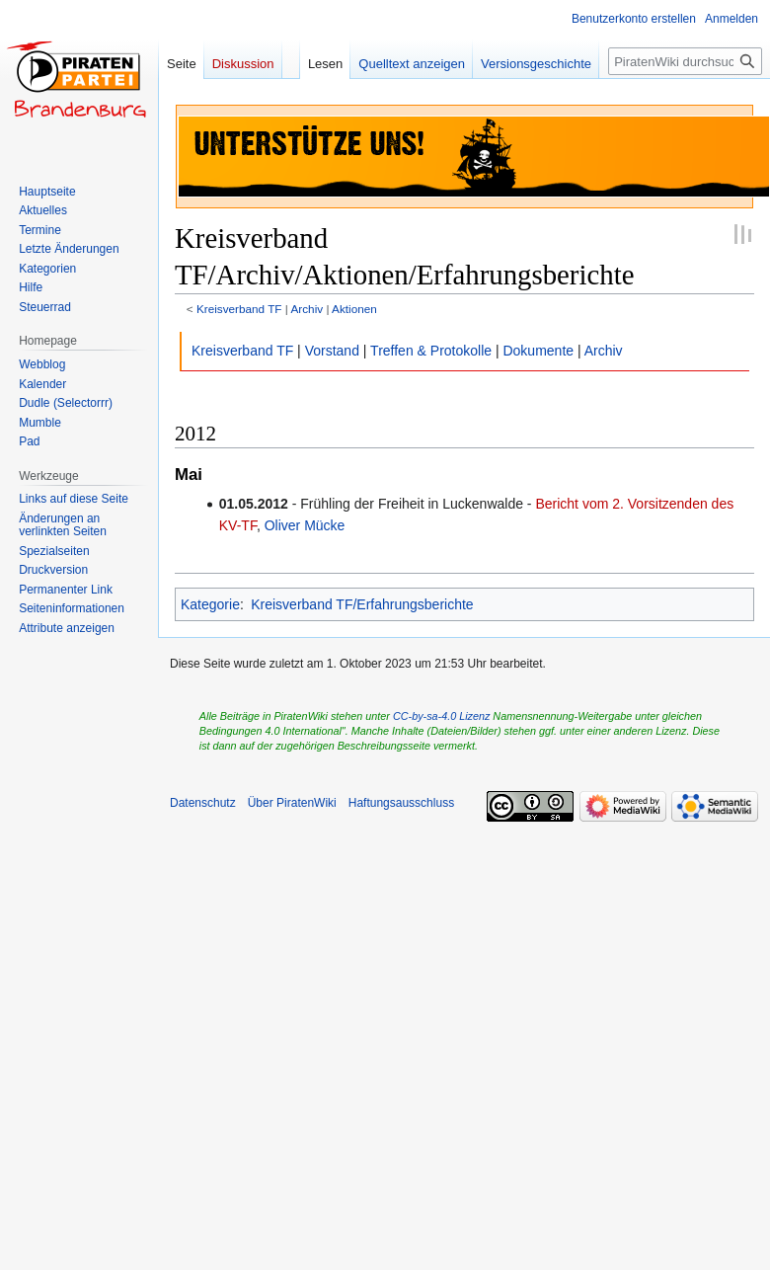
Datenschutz (203, 803)
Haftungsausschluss (401, 803)
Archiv (306, 308)
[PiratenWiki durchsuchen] (685, 61)
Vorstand (332, 350)
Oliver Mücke (305, 525)
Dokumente (538, 350)
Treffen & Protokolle (431, 350)
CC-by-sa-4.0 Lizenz (441, 716)
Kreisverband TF (239, 308)
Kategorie (210, 604)
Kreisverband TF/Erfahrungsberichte (362, 604)
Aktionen (354, 308)
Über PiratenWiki (292, 803)
